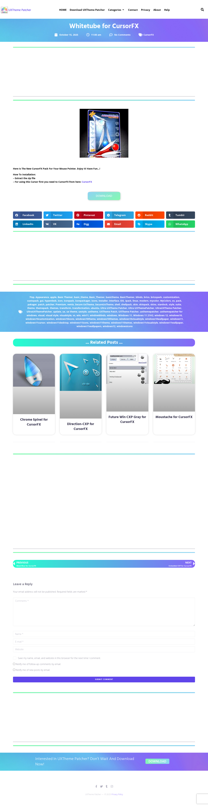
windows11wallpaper (171, 322)
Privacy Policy (117, 794)
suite (178, 304)
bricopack (156, 297)
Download (104, 195)
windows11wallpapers (89, 326)
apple (53, 297)
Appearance (42, 297)
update (57, 311)
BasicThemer (127, 297)
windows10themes (107, 318)
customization (171, 297)
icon (60, 300)
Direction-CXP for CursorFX (80, 426)
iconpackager (82, 300)
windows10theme (86, 318)
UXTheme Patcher (128, 311)
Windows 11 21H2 (143, 315)
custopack (33, 300)
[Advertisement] (104, 73)
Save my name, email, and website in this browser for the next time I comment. (59, 658)
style (171, 304)
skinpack (144, 304)
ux (63, 311)
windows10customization (40, 318)
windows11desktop (58, 322)
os (173, 300)
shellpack (126, 304)
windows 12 (161, 315)
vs (74, 315)
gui (41, 300)
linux (135, 300)
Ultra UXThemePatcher (141, 308)
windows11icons (79, 322)
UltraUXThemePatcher (39, 311)
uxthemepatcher (149, 311)
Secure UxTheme (84, 304)
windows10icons (65, 318)
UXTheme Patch (108, 311)
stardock (163, 304)
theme (31, 308)
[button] (116, 10)
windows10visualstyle (131, 318)
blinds (139, 297)
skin (135, 304)
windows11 (176, 318)
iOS (122, 300)
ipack (128, 300)
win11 (85, 315)
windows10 (175, 315)
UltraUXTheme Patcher (168, 308)
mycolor (154, 300)
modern (143, 300)
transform (65, 308)
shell (117, 304)
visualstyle (66, 315)
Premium (61, 304)
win (79, 315)
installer (103, 300)
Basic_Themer (96, 297)
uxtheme (93, 311)
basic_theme (81, 297)
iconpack (69, 300)
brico (147, 297)
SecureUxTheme (104, 304)
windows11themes (121, 322)
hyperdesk (51, 300)
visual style (52, 315)
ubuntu (95, 308)
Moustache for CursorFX (174, 417)
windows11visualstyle (145, 322)
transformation (81, 308)
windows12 (109, 326)
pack (178, 300)
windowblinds (98, 315)
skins (153, 304)
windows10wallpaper (157, 318)
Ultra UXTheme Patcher (113, 308)
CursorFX (148, 34)
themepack (42, 308)
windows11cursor (35, 322)
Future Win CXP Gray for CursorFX (127, 419)
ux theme (71, 311)
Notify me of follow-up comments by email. (38, 664)
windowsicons (125, 326)
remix (70, 304)
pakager (32, 304)
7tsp (31, 297)
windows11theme (100, 322)
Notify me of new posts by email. (33, 669)
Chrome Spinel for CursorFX (34, 422)
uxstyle (82, 311)
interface (114, 300)
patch (41, 304)
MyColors (165, 300)
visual (41, 315)
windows (112, 315)
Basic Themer (65, 297)
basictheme (112, 297)
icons (94, 300)
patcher (50, 304)
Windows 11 (125, 315)
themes (54, 308)
